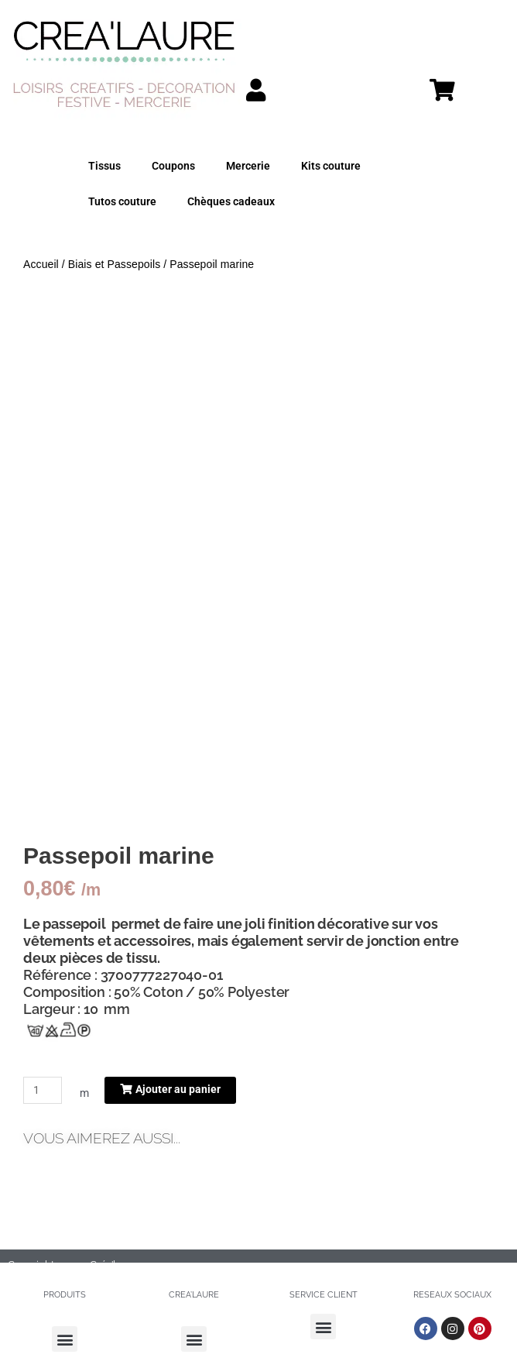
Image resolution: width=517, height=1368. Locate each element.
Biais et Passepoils (114, 264)
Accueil (41, 264)
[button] (64, 1339)
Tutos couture (122, 201)
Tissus (104, 166)
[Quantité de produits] (42, 1090)
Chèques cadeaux (231, 201)
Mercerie (248, 166)
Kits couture (331, 166)
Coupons (173, 166)
